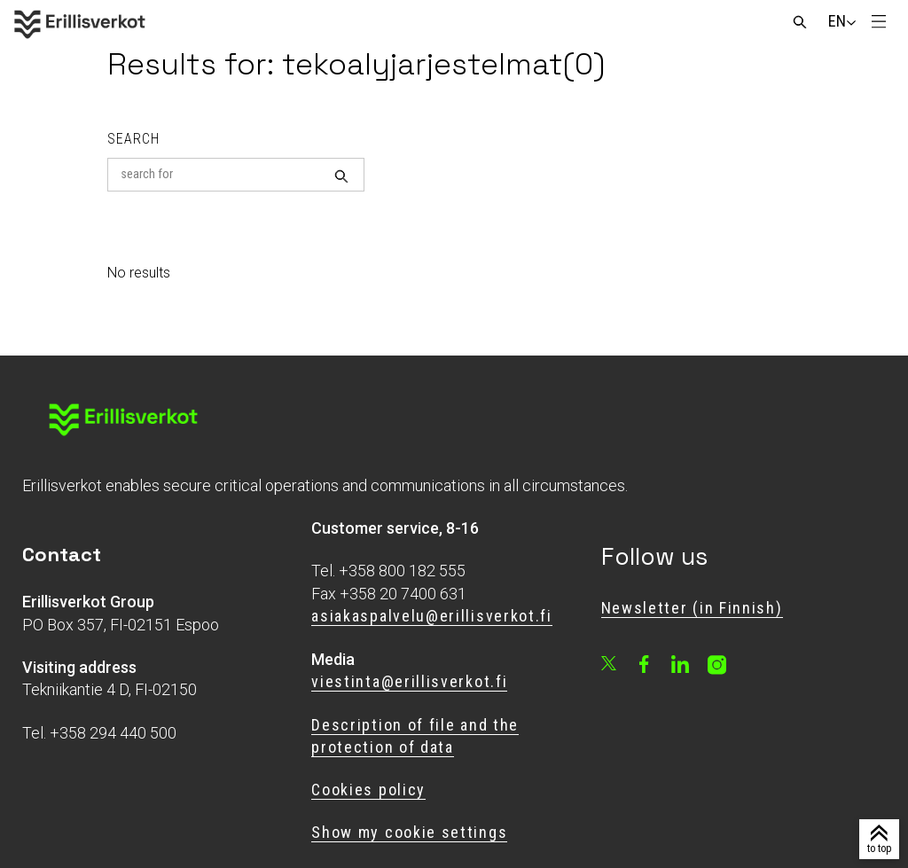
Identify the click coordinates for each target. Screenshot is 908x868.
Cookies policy (368, 789)
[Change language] (837, 21)
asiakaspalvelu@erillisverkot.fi (431, 615)
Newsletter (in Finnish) (692, 607)
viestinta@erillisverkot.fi (409, 681)
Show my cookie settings (409, 832)
